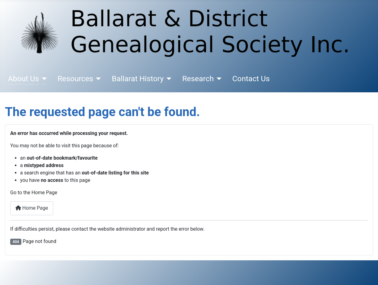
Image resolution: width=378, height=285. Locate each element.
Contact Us (251, 78)
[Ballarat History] (167, 79)
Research (198, 78)
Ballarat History (138, 78)
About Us (23, 78)
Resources (75, 78)
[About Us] (43, 79)
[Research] (217, 79)
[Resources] (97, 79)
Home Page (31, 208)
